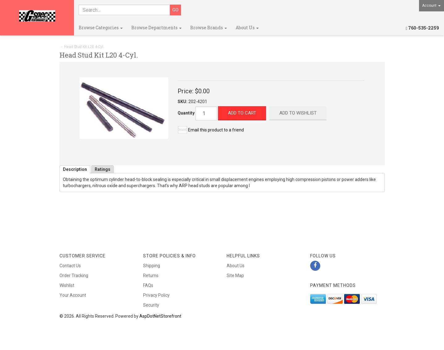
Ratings (102, 169)
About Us (247, 27)
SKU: (183, 101)
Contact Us (70, 265)
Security (151, 305)
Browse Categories (101, 27)
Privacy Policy (156, 295)
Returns (150, 275)
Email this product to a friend (216, 129)
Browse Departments (156, 27)
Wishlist (67, 285)
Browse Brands (208, 27)
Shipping (151, 265)
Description (75, 169)
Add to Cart (242, 113)
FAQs (148, 285)
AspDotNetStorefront (160, 316)
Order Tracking (74, 275)
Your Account (73, 295)
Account (431, 5)
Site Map (235, 275)
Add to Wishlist (298, 113)
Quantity (186, 113)
